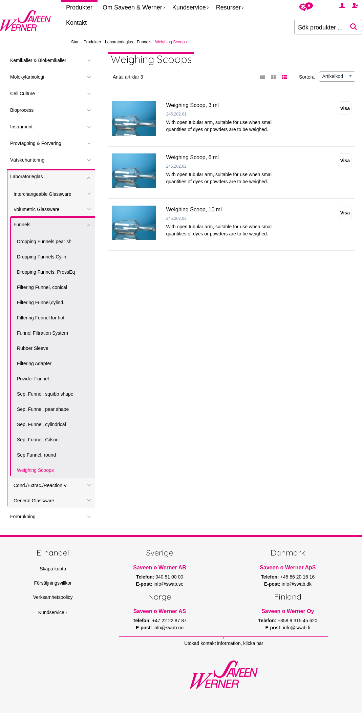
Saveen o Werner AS (159, 611)
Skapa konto (53, 568)
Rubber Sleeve (32, 348)
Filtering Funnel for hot (40, 317)
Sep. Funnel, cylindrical (41, 424)
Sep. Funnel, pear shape (43, 409)
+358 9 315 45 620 (297, 620)
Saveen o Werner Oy (287, 611)
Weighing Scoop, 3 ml (192, 105)
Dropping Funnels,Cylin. (42, 256)
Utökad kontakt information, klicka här (223, 643)
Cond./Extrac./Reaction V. (41, 485)
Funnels (144, 42)
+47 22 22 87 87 (169, 620)
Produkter (79, 7)
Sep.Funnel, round (36, 455)
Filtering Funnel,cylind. (40, 302)
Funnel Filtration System (42, 333)
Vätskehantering (27, 160)
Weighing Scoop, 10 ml (194, 209)
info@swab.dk (297, 584)
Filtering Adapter (34, 363)
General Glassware (34, 500)
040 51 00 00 (169, 577)
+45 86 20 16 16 (297, 577)
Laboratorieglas (119, 42)
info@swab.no (168, 627)
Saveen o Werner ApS (288, 567)
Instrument (21, 126)
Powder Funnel (33, 378)
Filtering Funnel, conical (42, 287)
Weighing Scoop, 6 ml (192, 157)
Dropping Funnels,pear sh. (45, 241)
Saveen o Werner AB (159, 567)
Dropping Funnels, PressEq (46, 272)
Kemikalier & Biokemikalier (38, 60)
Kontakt (76, 22)
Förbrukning (23, 516)
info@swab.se (168, 584)
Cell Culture (22, 93)
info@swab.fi (296, 627)
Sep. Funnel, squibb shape (45, 394)
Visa (345, 108)
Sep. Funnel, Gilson (38, 439)
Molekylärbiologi (27, 77)
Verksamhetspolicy (53, 597)
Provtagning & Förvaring (35, 143)
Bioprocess (22, 110)
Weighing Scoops (35, 470)
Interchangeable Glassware (42, 194)
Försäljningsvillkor (52, 583)
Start (75, 42)
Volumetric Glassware (36, 209)
